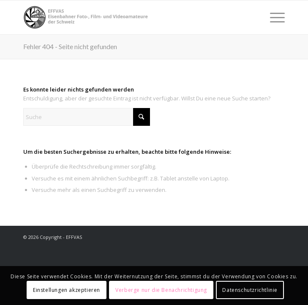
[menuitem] (273, 17)
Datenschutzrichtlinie (250, 290)
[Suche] (86, 117)
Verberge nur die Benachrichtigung (161, 290)
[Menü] (273, 17)
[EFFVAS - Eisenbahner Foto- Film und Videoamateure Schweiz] (128, 17)
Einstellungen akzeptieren (66, 290)
